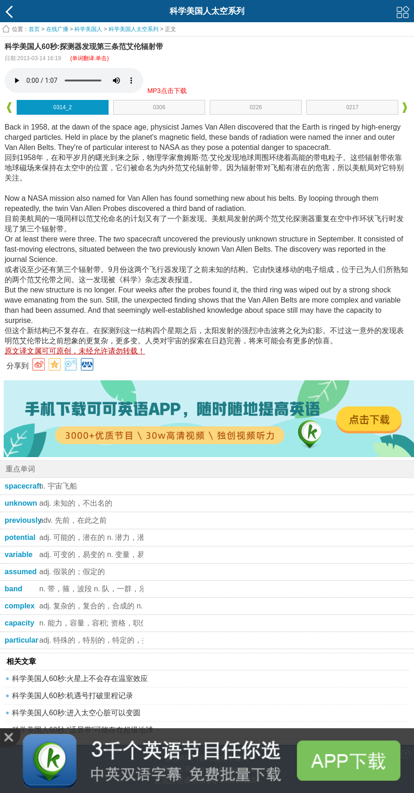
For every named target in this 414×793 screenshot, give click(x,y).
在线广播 (57, 29)
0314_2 (62, 107)
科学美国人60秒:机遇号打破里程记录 (72, 696)
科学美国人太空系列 (133, 29)
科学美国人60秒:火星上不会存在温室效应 (80, 678)
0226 (256, 107)
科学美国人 (88, 29)
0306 (159, 107)
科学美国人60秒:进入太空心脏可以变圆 (76, 713)
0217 (352, 107)
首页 (34, 29)
